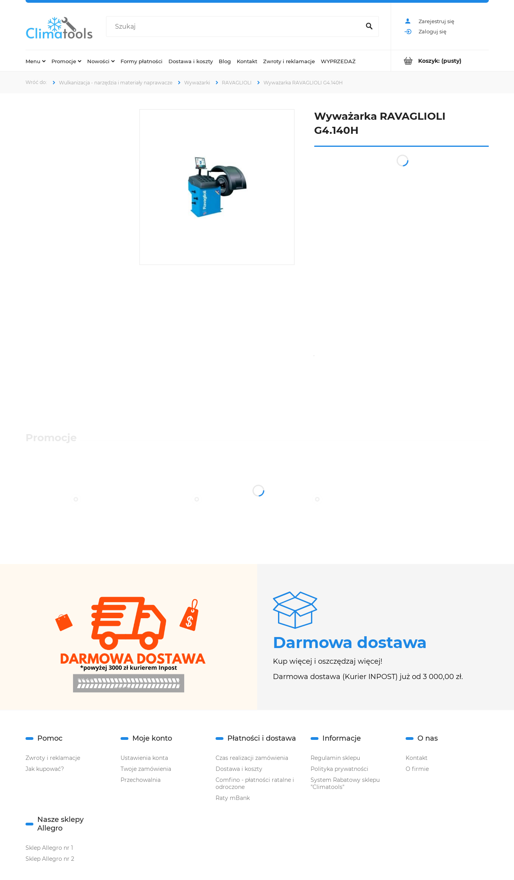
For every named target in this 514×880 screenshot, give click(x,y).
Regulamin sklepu (335, 757)
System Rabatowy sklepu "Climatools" (345, 783)
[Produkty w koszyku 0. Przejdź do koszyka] (440, 60)
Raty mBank (233, 797)
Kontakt (417, 757)
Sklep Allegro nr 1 (49, 847)
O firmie (417, 768)
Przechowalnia (141, 779)
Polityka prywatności (339, 768)
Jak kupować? (45, 768)
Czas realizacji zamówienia (252, 757)
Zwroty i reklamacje (53, 757)
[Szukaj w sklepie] (234, 26)
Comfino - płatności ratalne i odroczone (255, 783)
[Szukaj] (369, 27)
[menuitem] (36, 60)
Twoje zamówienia (146, 768)
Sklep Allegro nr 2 (50, 858)
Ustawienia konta (144, 757)
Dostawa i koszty (239, 768)
